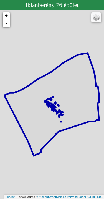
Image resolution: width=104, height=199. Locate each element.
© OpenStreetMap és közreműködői (62, 196)
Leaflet (10, 196)
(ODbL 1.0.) (95, 196)
